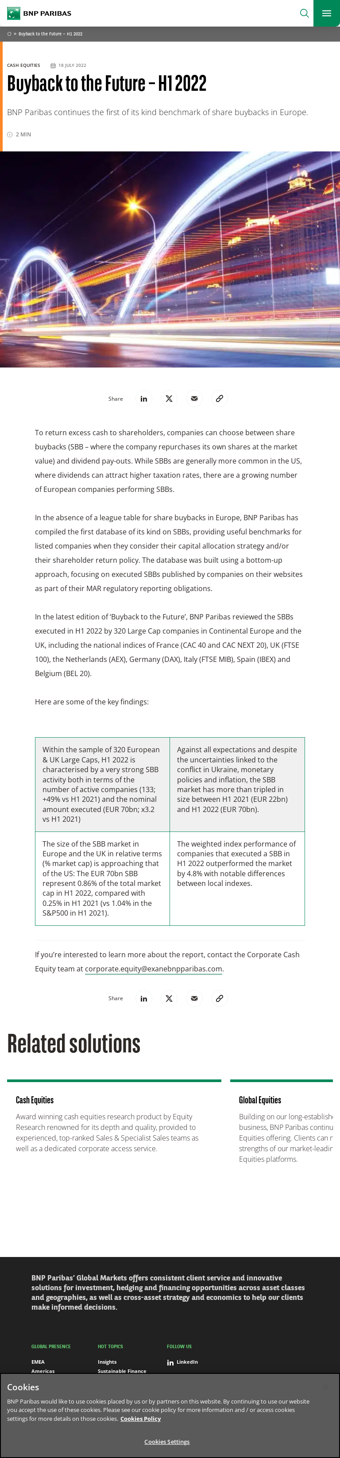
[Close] (326, 1387)
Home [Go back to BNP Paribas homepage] (9, 34)
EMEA (38, 1361)
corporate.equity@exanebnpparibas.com (153, 969)
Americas (42, 1371)
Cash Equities (24, 65)
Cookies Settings (166, 1442)
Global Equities (260, 1101)
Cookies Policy (140, 1419)
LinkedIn (182, 1361)
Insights (107, 1361)
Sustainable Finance (122, 1371)
